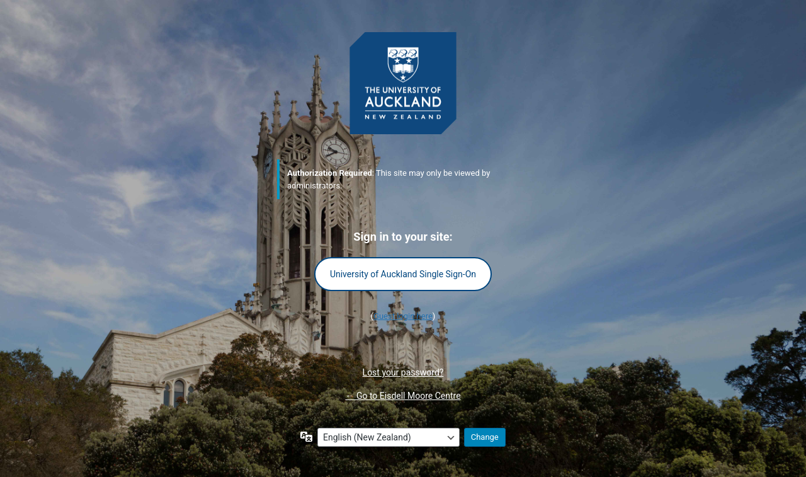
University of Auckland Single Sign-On (403, 274)
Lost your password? (403, 372)
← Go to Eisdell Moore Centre (402, 396)
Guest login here (403, 316)
